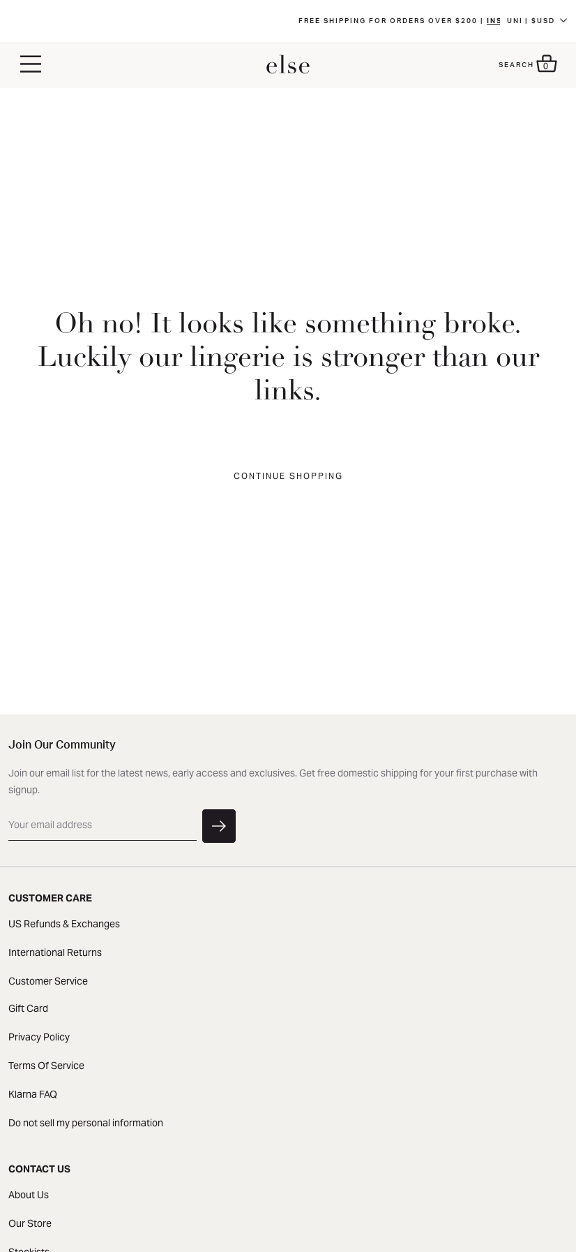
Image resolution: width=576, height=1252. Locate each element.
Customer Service (48, 981)
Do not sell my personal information (85, 1123)
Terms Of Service (46, 1065)
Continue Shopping (288, 476)
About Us (28, 1194)
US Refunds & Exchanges (64, 924)
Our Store (30, 1223)
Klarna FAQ (32, 1094)
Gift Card (28, 1008)
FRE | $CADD (535, 26)
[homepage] (288, 65)
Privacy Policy (39, 1037)
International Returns (55, 952)
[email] (102, 825)
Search (516, 64)
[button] (31, 65)
